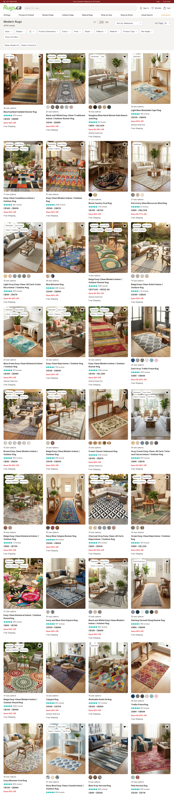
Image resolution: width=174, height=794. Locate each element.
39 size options (95, 199)
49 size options (137, 701)
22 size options (10, 360)
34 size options (137, 365)
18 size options (10, 532)
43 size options (137, 782)
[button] (9, 31)
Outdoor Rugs (68, 15)
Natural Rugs (87, 15)
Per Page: (159, 23)
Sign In (144, 8)
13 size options (52, 448)
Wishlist (156, 8)
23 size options (52, 112)
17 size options (10, 194)
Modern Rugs (47, 15)
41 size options (52, 194)
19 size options (95, 112)
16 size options (10, 281)
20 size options (52, 616)
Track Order (166, 1)
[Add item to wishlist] (40, 56)
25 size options (52, 532)
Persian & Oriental (26, 15)
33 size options (137, 106)
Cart (166, 8)
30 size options (10, 106)
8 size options (94, 782)
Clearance (165, 15)
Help (158, 1)
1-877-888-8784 (11, 1)
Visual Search (147, 15)
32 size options (52, 360)
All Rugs (7, 15)
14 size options (137, 281)
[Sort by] (129, 23)
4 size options (94, 275)
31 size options (95, 448)
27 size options (10, 611)
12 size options (52, 696)
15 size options (10, 448)
